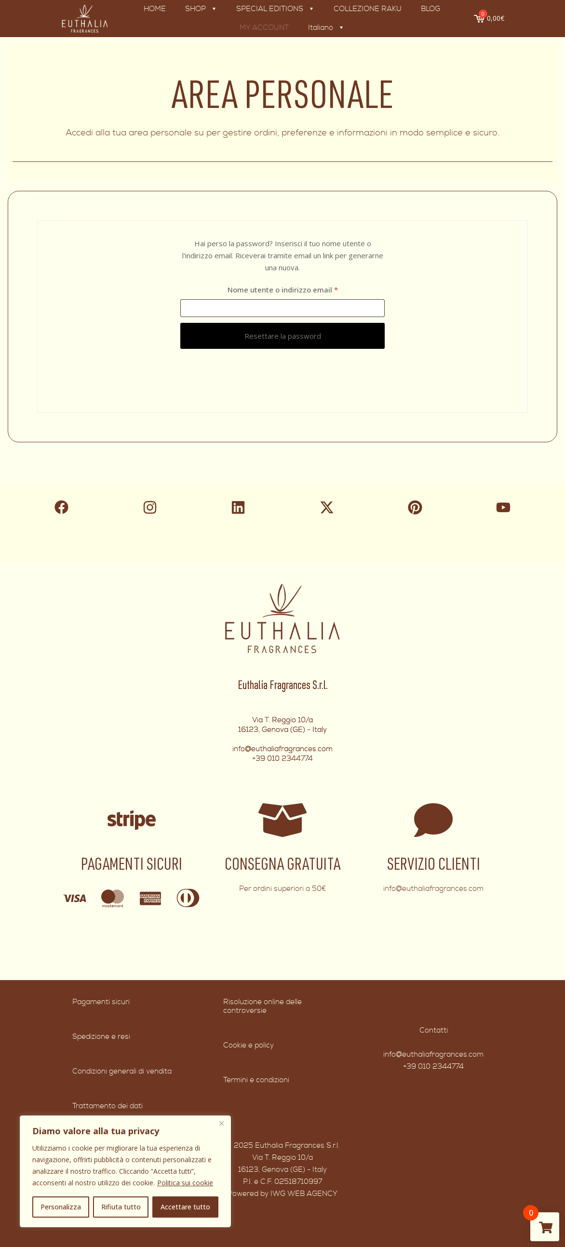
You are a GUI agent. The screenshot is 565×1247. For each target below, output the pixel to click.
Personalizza (60, 1206)
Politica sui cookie (185, 1182)
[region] (125, 1171)
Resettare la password (282, 336)
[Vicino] (221, 1123)
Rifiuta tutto (121, 1206)
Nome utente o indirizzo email (298, 288)
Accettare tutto (185, 1206)
